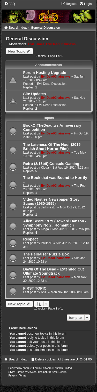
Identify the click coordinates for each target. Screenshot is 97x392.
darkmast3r (49, 207)
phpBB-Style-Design (54, 372)
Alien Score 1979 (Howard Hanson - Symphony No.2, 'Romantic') (54, 223)
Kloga (45, 167)
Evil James (36, 44)
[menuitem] (9, 4)
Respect (30, 239)
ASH (44, 292)
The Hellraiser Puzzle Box (46, 254)
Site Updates (34, 94)
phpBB (27, 368)
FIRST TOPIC (35, 288)
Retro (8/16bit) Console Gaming (51, 164)
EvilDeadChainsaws (61, 44)
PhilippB (46, 243)
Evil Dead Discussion (51, 84)
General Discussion (27, 38)
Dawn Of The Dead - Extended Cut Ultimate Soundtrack (53, 271)
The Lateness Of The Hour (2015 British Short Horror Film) (52, 146)
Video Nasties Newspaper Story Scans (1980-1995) (51, 201)
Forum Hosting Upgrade (44, 73)
